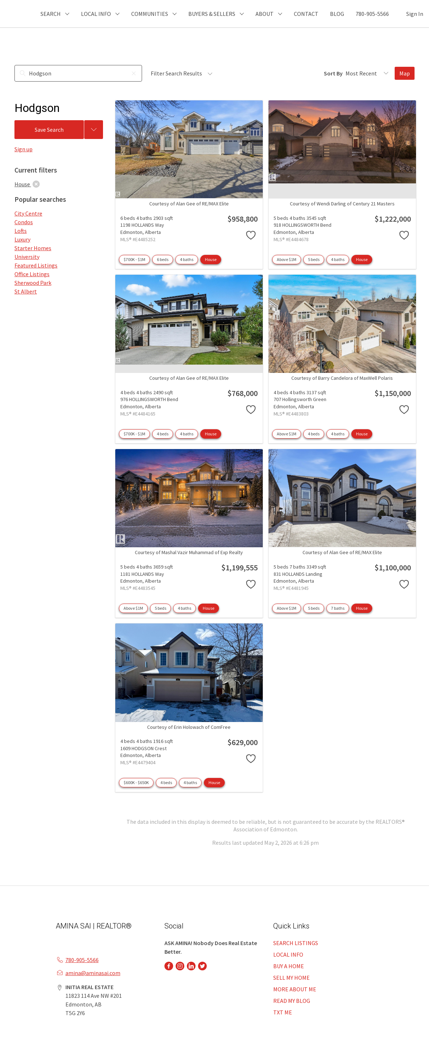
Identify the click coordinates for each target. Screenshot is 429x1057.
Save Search (49, 129)
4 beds (162, 433)
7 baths (337, 608)
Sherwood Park (32, 282)
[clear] (36, 184)
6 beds (162, 259)
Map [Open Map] (404, 73)
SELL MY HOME (291, 977)
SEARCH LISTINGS (295, 943)
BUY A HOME (288, 966)
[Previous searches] (93, 129)
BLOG (337, 13)
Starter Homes (32, 248)
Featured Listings (35, 265)
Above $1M (286, 259)
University (26, 256)
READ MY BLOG (291, 1000)
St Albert (25, 291)
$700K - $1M (134, 259)
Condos (23, 222)
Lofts (20, 230)
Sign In (414, 13)
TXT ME (282, 1012)
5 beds (313, 259)
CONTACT (306, 13)
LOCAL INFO (288, 954)
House (210, 259)
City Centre (28, 213)
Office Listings (32, 274)
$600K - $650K (136, 782)
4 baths (186, 259)
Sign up (23, 149)
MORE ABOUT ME (294, 989)
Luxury (22, 239)
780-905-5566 (372, 13)
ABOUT (265, 13)
